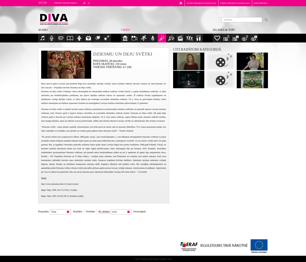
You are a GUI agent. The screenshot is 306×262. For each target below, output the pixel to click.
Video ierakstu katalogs (235, 3)
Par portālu (261, 3)
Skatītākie (77, 211)
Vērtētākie (90, 211)
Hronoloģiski (139, 211)
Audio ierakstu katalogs (201, 3)
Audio (42, 29)
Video (125, 29)
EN (40, 2)
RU (45, 2)
